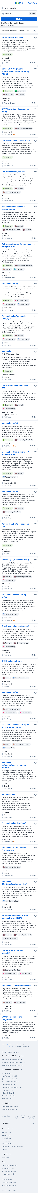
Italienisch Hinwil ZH (8, 1093)
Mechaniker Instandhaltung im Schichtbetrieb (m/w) (15, 726)
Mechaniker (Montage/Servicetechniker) (14, 882)
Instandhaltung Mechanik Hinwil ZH (13, 1062)
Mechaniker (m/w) (10, 284)
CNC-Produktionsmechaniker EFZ (15, 386)
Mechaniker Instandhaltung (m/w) (14, 596)
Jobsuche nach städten (9, 1109)
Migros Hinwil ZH (7, 1090)
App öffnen (32, 3)
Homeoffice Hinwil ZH (9, 1096)
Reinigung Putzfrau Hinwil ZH (11, 1087)
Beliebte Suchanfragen (11, 1052)
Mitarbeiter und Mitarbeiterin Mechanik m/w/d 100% (15, 916)
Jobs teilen (5, 1157)
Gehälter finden (7, 1179)
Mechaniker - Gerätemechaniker (16, 986)
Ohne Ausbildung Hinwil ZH (10, 1082)
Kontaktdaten (6, 1138)
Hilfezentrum (6, 1135)
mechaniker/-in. (9, 794)
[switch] (34, 31)
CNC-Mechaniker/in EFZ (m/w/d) (16, 140)
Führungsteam (6, 1141)
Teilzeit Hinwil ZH (7, 1073)
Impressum (5, 1177)
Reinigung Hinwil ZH (8, 1084)
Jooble (13, 1190)
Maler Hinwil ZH (7, 1099)
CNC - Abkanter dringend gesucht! (13, 951)
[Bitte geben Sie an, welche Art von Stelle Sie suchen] (19, 8)
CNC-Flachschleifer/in (12, 661)
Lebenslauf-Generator (9, 1185)
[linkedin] (34, 1117)
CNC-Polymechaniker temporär (16, 626)
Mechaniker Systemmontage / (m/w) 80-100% (15, 453)
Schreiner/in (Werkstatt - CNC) (15, 560)
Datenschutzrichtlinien (9, 1174)
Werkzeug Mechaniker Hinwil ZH (12, 1065)
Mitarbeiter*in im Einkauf (13, 38)
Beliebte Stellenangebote (10, 1107)
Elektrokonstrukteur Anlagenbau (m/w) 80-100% (16, 245)
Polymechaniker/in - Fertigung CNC (15, 525)
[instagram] (23, 1117)
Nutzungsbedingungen (9, 1171)
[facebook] (17, 1117)
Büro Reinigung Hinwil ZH (10, 1076)
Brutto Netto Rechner (9, 1182)
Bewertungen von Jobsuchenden (12, 1146)
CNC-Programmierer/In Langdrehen (12, 1018)
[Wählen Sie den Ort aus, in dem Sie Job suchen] (19, 13)
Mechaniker (7, 351)
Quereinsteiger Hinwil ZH (10, 1079)
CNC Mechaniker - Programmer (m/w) (15, 110)
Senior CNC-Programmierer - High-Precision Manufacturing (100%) (15, 71)
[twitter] (29, 1117)
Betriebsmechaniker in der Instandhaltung (13, 208)
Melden (32, 63)
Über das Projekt (7, 1132)
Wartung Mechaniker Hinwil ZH (12, 1059)
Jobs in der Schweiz (8, 1168)
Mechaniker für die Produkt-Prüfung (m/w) (14, 849)
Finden (19, 19)
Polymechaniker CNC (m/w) (14, 823)
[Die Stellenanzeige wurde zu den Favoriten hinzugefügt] (35, 38)
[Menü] (3, 3)
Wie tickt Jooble (7, 1144)
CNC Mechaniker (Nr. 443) (13, 172)
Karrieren (4, 1149)
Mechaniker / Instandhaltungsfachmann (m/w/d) (14, 765)
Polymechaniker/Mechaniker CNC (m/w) (14, 317)
